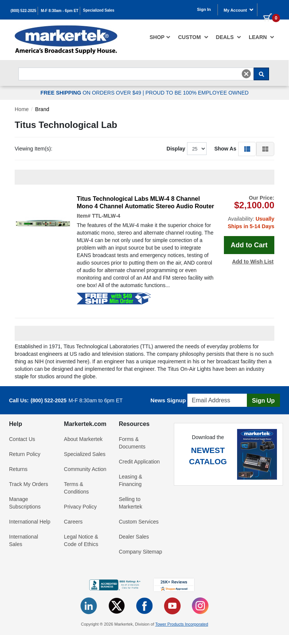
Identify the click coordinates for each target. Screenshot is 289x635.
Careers (73, 522)
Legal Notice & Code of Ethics (81, 540)
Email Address (205, 391)
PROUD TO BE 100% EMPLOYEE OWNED (196, 93)
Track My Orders (28, 484)
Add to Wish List (253, 262)
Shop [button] (160, 37)
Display (176, 149)
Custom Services (139, 522)
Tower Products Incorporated (181, 624)
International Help (29, 522)
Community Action (85, 469)
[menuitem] (160, 37)
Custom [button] (193, 37)
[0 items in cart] (268, 9)
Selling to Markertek (130, 503)
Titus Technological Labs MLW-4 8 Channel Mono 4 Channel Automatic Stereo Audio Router (145, 202)
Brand (42, 109)
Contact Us (22, 439)
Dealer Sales (134, 537)
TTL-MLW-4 (106, 216)
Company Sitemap (140, 552)
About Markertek (83, 439)
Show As (225, 149)
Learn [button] (261, 37)
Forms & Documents (132, 443)
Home (22, 109)
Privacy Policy (80, 507)
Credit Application (139, 462)
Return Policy (24, 454)
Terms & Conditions (76, 488)
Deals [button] (228, 37)
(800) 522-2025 (23, 11)
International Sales (23, 540)
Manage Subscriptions (25, 503)
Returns (18, 469)
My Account (239, 10)
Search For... (32, 65)
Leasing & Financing (130, 480)
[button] (247, 148)
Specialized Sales (98, 10)
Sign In (204, 9)
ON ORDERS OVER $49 (91, 93)
